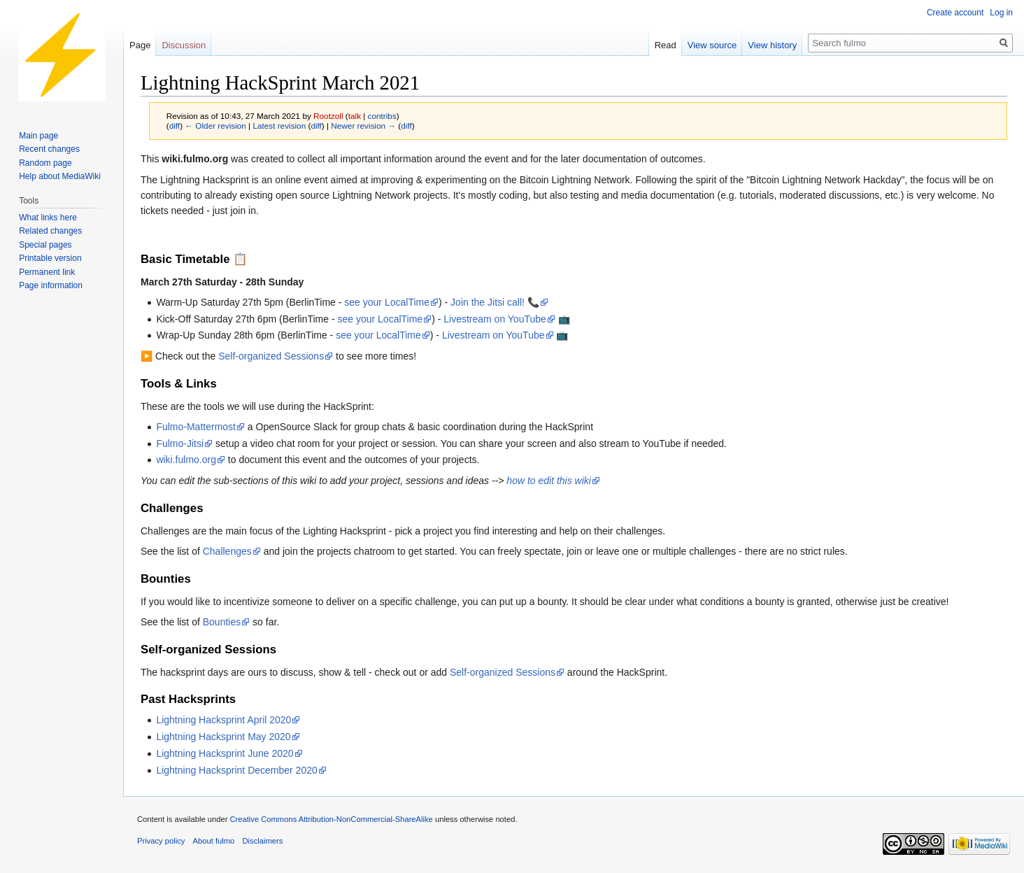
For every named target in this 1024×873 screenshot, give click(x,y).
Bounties (222, 621)
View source (712, 45)
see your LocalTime (386, 302)
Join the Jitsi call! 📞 (494, 302)
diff (174, 125)
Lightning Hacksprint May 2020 (223, 736)
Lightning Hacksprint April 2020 (223, 719)
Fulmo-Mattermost (196, 426)
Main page (38, 136)
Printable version (50, 258)
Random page (45, 163)
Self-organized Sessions (271, 356)
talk (354, 115)
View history (772, 45)
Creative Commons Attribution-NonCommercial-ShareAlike (330, 819)
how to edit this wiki (548, 480)
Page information (51, 285)
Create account (955, 12)
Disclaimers (262, 841)
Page (139, 45)
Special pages (45, 245)
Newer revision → (363, 125)
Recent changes (49, 149)
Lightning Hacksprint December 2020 (236, 770)
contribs (382, 115)
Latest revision (279, 125)
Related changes (50, 231)
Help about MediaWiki (60, 176)
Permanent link (47, 272)
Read (665, 45)
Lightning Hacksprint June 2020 (224, 753)
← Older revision (215, 125)
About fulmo (214, 841)
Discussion (184, 45)
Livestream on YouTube (494, 319)
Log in (1001, 12)
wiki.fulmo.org (186, 459)
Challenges (227, 551)
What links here (48, 217)
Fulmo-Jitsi (180, 443)
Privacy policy (161, 841)
